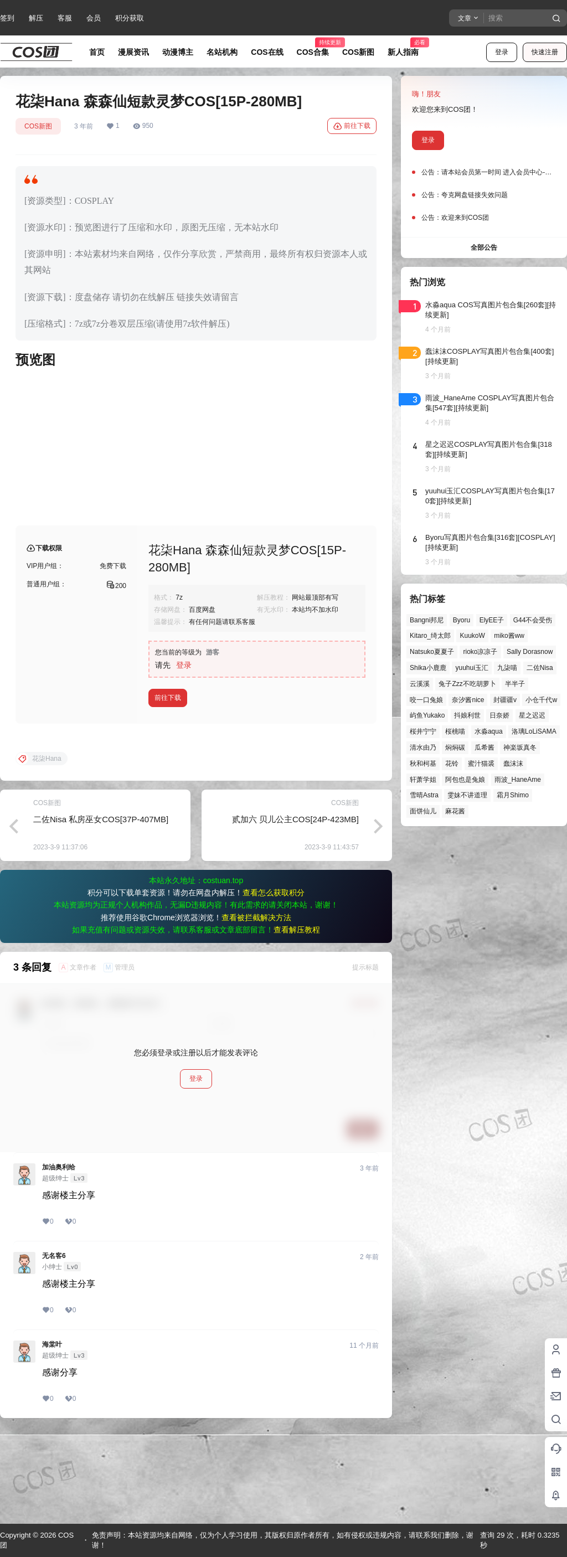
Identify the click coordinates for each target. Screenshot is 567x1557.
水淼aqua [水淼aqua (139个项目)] (489, 731)
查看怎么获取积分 (274, 981)
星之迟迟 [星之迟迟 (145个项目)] (532, 715)
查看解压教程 (297, 1018)
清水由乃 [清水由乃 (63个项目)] (423, 747)
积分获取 (129, 18)
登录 (501, 52)
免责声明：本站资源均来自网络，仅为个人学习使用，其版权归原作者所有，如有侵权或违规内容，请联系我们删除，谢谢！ (282, 1540)
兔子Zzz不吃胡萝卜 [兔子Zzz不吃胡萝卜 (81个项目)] (467, 684)
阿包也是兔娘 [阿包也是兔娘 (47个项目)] (465, 779)
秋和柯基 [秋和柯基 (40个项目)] (423, 763)
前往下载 (351, 126)
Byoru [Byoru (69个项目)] (461, 620)
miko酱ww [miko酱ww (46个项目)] (509, 636)
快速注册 (545, 52)
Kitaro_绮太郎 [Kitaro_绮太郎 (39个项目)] (430, 636)
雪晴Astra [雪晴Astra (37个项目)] (424, 795)
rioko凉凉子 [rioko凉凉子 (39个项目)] (480, 652)
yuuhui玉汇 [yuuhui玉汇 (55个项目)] (471, 668)
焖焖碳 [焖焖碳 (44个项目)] (455, 747)
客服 (65, 18)
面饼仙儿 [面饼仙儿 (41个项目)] (423, 811)
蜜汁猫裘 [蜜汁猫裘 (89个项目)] (481, 763)
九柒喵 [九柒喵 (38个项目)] (507, 668)
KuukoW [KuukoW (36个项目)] (472, 636)
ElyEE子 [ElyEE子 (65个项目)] (492, 620)
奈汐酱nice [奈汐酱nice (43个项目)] (468, 700)
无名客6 (54, 1345)
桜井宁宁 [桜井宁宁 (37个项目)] (423, 731)
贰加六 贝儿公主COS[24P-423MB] (295, 908)
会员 (93, 18)
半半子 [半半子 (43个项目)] (515, 684)
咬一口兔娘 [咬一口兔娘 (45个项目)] (426, 700)
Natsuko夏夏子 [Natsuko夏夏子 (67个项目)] (432, 652)
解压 (36, 18)
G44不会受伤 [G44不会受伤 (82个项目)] (533, 620)
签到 (7, 18)
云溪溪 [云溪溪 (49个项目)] (420, 684)
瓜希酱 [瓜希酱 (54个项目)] (484, 747)
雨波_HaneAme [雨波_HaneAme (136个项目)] (517, 779)
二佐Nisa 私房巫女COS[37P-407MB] (100, 908)
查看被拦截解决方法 (256, 1006)
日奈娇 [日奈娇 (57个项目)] (499, 715)
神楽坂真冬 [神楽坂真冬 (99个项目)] (520, 747)
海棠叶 (52, 1433)
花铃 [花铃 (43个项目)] (451, 763)
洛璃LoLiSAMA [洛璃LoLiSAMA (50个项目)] (534, 731)
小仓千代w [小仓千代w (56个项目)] (541, 700)
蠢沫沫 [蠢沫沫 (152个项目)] (513, 763)
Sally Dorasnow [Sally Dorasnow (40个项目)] (530, 652)
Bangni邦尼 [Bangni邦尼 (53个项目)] (427, 620)
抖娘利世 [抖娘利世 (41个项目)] (467, 715)
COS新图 (38, 126)
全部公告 (484, 247)
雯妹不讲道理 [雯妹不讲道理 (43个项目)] (467, 795)
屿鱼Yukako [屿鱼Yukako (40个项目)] (427, 715)
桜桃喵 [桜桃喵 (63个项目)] (455, 731)
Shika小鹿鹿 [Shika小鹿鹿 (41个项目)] (428, 668)
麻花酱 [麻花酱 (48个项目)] (455, 811)
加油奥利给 (58, 1256)
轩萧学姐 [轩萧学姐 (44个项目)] (423, 779)
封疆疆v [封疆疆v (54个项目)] (505, 700)
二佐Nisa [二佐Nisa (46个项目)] (540, 668)
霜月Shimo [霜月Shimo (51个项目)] (513, 795)
